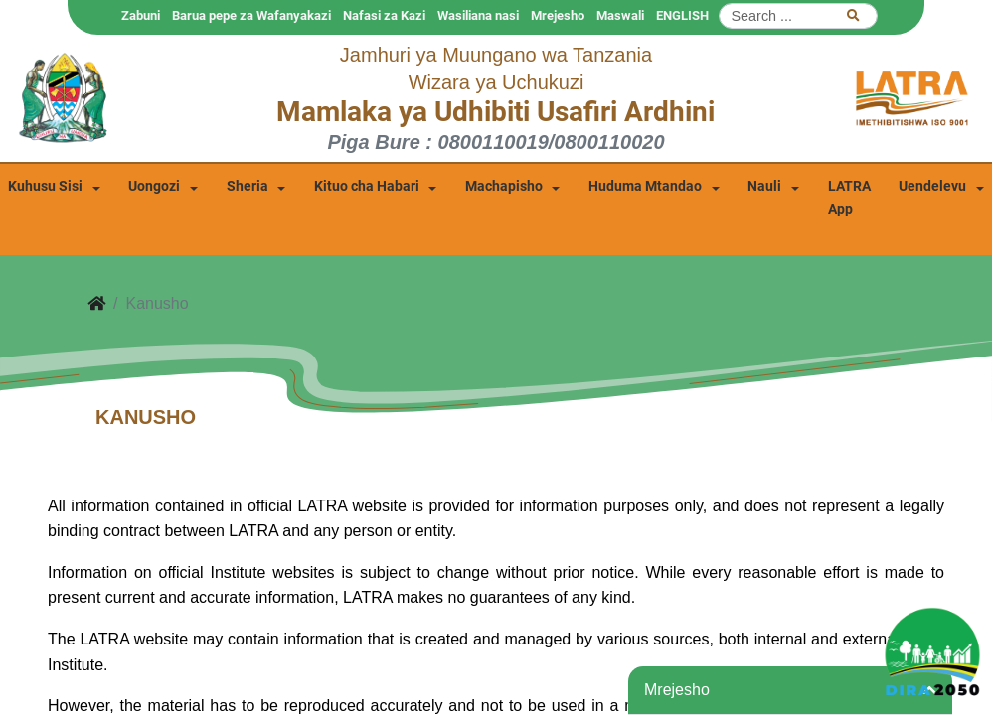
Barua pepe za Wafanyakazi (251, 15)
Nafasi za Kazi (384, 15)
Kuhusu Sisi (45, 186)
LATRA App (849, 197)
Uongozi (154, 186)
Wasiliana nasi (478, 15)
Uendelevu (932, 186)
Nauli (764, 186)
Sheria (247, 186)
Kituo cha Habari (366, 186)
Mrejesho (557, 15)
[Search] (798, 16)
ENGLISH (682, 15)
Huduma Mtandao (645, 186)
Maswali (620, 15)
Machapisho (504, 186)
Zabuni (140, 15)
